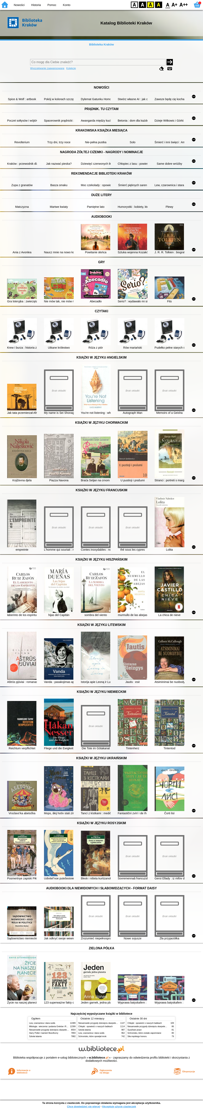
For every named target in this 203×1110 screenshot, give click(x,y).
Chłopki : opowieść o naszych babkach (95, 1026)
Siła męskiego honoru (137, 1036)
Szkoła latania (35, 1036)
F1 (174, 4)
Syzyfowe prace (134, 1030)
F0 (167, 4)
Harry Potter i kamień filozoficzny (43, 1033)
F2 (184, 4)
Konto (66, 5)
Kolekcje (71, 68)
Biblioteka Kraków (101, 44)
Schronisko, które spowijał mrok (92, 1036)
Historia (36, 5)
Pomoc (51, 5)
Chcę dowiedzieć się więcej (83, 1106)
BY (158, 4)
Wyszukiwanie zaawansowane (47, 68)
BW (142, 4)
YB (150, 4)
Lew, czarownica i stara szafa (42, 1023)
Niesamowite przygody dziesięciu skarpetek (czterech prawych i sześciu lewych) (64, 1030)
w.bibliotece (98, 1057)
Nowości (19, 5)
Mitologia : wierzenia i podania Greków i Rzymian (51, 1026)
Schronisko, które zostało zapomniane (144, 1033)
